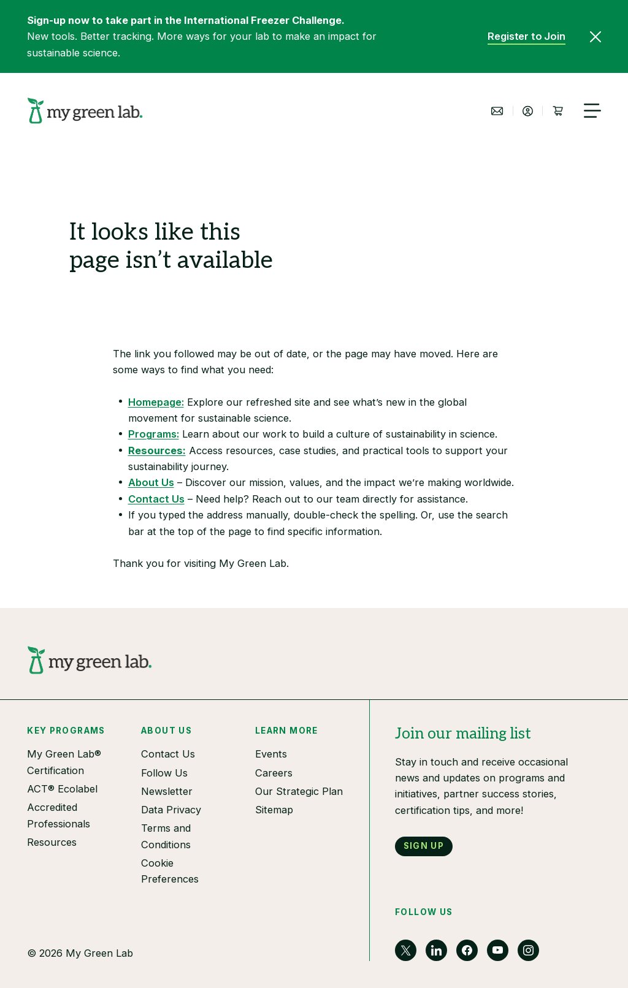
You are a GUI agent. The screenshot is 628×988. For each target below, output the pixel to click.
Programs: (153, 434)
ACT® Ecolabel (62, 789)
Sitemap (274, 810)
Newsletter (167, 791)
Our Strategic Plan (299, 791)
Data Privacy (171, 810)
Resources (52, 842)
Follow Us (164, 773)
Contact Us (156, 499)
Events (271, 754)
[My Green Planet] (85, 110)
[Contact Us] (497, 111)
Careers (274, 773)
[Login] (527, 111)
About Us (151, 482)
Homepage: (156, 402)
